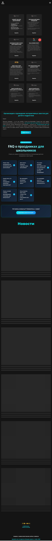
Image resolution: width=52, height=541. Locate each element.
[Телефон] (29, 524)
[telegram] (26, 524)
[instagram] (24, 524)
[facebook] (22, 524)
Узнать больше (26, 132)
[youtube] (27, 524)
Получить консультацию (26, 213)
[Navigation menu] (50, 2)
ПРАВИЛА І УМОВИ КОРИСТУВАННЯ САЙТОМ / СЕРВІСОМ (26, 536)
